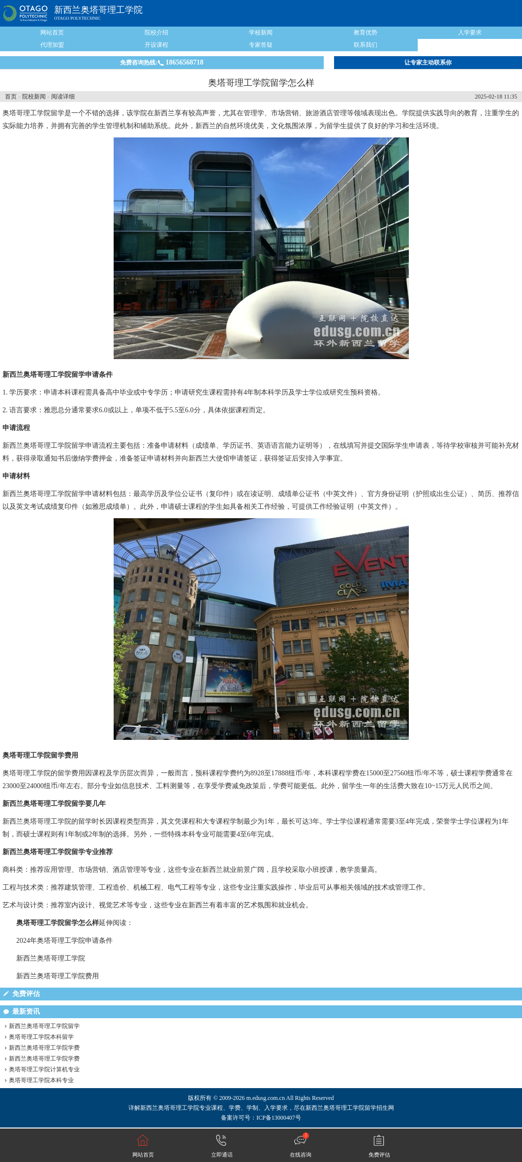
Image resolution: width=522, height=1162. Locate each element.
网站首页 (52, 32)
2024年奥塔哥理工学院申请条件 (64, 940)
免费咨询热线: (161, 62)
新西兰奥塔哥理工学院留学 (44, 1026)
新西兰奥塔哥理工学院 (98, 10)
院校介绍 (156, 32)
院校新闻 (34, 96)
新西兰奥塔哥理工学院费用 (57, 976)
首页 (11, 96)
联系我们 (365, 44)
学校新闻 (261, 32)
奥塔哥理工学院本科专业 (41, 1080)
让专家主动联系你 (428, 62)
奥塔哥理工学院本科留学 (41, 1036)
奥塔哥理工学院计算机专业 (44, 1069)
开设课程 (156, 44)
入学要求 (470, 32)
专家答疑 (261, 44)
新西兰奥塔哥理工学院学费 (44, 1047)
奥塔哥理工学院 (26, 113)
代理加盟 (52, 44)
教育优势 (365, 32)
